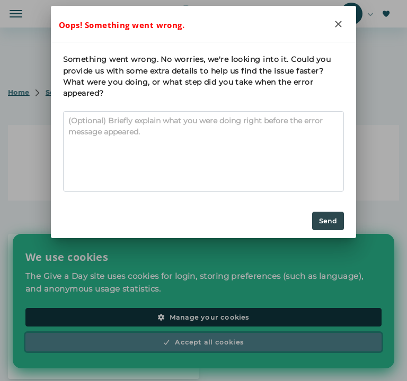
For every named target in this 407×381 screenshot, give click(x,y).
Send (328, 221)
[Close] (338, 24)
